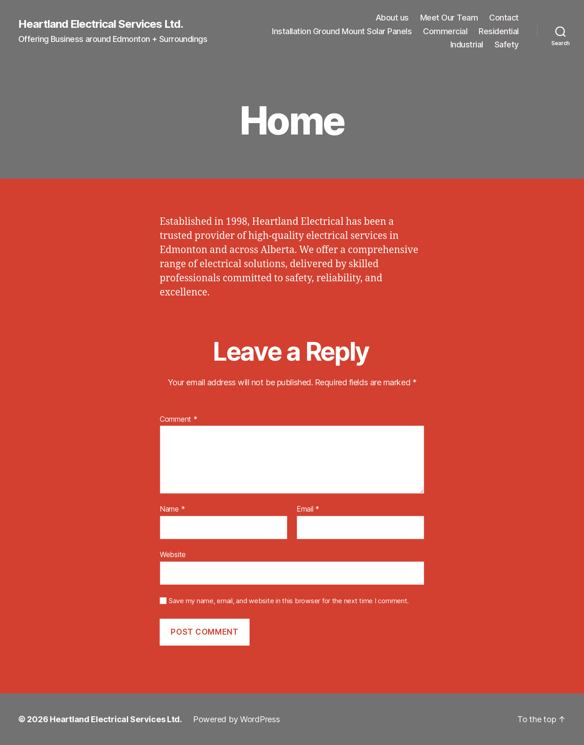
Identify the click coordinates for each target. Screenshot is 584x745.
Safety (507, 44)
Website (173, 554)
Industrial (466, 44)
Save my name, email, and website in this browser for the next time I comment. (289, 601)
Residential (499, 31)
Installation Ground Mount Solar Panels (342, 31)
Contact (504, 17)
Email (308, 509)
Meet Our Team (449, 17)
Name (172, 509)
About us (392, 17)
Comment (179, 419)
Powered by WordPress (236, 719)
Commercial (445, 31)
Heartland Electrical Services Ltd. (100, 24)
